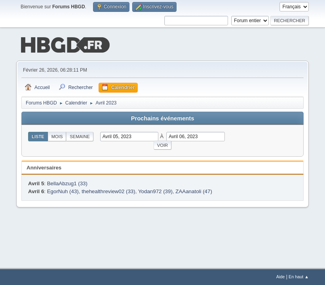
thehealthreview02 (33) (108, 191)
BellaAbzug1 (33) (67, 183)
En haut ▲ (299, 276)
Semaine (79, 135)
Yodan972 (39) (155, 191)
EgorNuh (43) (63, 191)
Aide (280, 276)
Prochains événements (162, 117)
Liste (38, 135)
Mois (57, 135)
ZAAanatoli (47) (193, 191)
